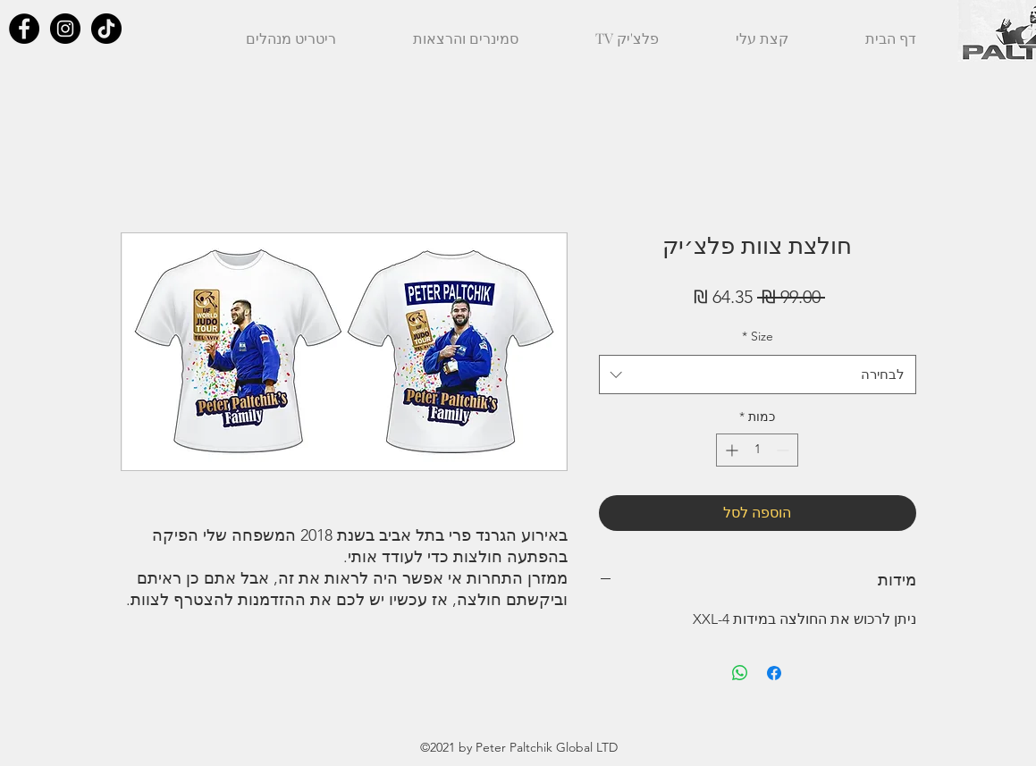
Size (757, 336)
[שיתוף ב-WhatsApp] (740, 673)
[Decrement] (784, 450)
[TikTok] (106, 28)
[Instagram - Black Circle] (65, 28)
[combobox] (757, 374)
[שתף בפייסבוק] (774, 673)
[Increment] (730, 450)
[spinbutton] (757, 450)
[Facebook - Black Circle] (24, 28)
